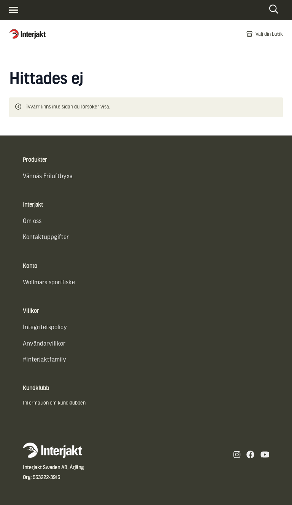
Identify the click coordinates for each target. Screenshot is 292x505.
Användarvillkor (44, 343)
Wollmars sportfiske (49, 282)
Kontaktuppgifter (46, 236)
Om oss (32, 220)
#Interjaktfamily (44, 359)
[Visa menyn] (13, 10)
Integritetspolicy (45, 326)
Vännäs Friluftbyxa (48, 175)
